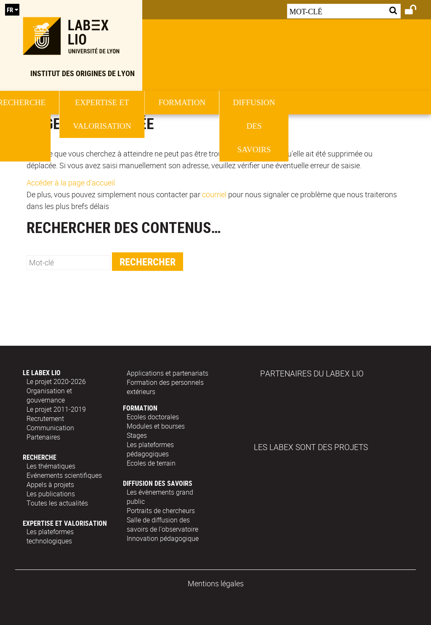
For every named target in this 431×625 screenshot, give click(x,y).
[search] (68, 262)
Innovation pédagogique (163, 538)
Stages (137, 435)
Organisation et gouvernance (49, 395)
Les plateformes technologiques (50, 536)
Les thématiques (51, 466)
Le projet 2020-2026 (56, 381)
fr (10, 9)
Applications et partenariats (167, 373)
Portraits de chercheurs (161, 510)
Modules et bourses (156, 426)
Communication (50, 427)
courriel (214, 194)
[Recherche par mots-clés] (344, 11)
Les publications (51, 493)
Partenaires (43, 437)
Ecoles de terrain (151, 463)
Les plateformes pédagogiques (150, 449)
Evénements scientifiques (64, 475)
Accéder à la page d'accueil (71, 182)
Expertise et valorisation (214, 114)
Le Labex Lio (56, 126)
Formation (303, 102)
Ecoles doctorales (153, 416)
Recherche (125, 102)
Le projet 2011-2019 (56, 409)
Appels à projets (50, 484)
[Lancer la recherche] (393, 10)
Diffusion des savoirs (157, 483)
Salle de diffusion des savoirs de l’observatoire (162, 524)
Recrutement (45, 418)
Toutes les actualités (57, 503)
